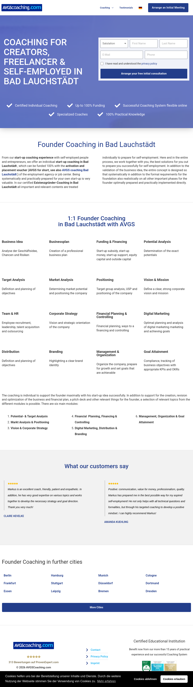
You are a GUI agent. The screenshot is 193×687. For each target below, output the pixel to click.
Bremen (103, 591)
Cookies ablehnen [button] (145, 679)
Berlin (7, 575)
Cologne (151, 575)
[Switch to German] (140, 8)
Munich (103, 575)
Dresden (151, 591)
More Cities (96, 607)
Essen (8, 591)
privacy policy (149, 63)
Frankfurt (10, 583)
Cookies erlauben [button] (174, 679)
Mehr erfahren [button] (106, 681)
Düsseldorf (105, 583)
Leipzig (56, 591)
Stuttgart (57, 583)
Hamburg (57, 575)
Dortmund (152, 583)
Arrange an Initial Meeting (168, 7)
